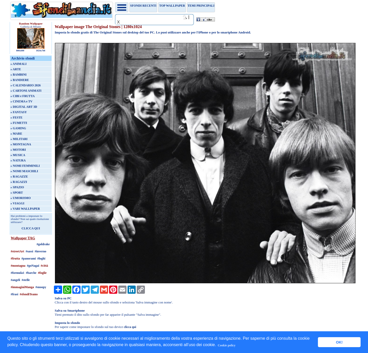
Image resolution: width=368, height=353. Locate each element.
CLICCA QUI (30, 228)
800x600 (20, 50)
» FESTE (16, 117)
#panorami (28, 258)
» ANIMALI (18, 64)
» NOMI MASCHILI (24, 171)
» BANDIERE (19, 80)
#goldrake (43, 244)
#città (44, 265)
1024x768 (40, 50)
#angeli (15, 280)
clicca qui (130, 327)
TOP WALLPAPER (172, 5)
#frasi (14, 294)
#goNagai (33, 265)
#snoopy (41, 287)
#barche (31, 273)
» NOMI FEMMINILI (25, 166)
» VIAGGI (17, 203)
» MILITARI (19, 139)
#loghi (41, 258)
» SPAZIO (17, 187)
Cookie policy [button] (227, 345)
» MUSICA (17, 155)
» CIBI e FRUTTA (22, 96)
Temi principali (201, 5)
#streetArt (17, 251)
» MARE (16, 133)
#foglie (42, 273)
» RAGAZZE (19, 176)
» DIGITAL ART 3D (23, 107)
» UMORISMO (20, 198)
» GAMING (18, 128)
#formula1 (17, 273)
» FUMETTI (18, 123)
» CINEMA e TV (21, 101)
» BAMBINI (18, 74)
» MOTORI (18, 149)
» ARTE (15, 69)
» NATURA (18, 160)
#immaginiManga (22, 287)
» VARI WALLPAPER (25, 208)
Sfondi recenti (143, 5)
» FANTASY (18, 112)
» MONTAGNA (20, 144)
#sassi (29, 251)
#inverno (40, 251)
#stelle (26, 280)
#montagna (18, 265)
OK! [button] (339, 342)
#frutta (15, 258)
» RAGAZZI (18, 182)
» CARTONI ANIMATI (25, 90)
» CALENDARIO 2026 (25, 85)
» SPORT (16, 192)
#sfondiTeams (29, 294)
